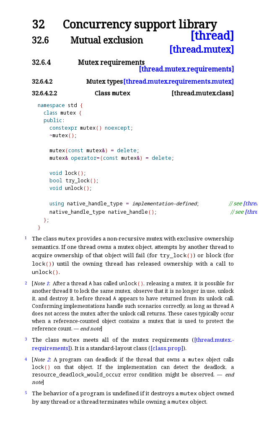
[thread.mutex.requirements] (186, 69)
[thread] (212, 35)
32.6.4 (41, 62)
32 (38, 24)
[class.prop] (166, 348)
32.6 (40, 40)
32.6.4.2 (42, 81)
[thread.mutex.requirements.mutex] (178, 81)
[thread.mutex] (201, 49)
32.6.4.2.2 (44, 93)
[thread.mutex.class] (202, 93)
